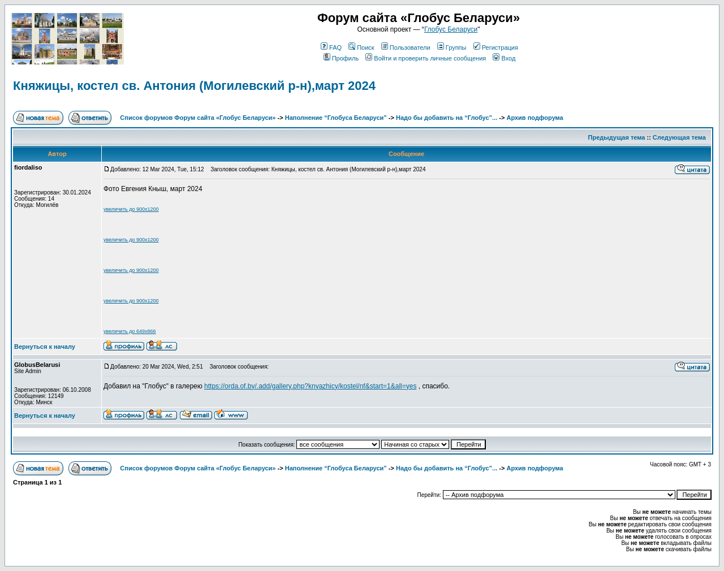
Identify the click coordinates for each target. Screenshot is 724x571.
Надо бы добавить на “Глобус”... (446, 117)
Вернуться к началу (44, 346)
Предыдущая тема (616, 137)
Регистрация (495, 47)
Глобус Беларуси (450, 29)
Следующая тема (679, 137)
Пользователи (405, 47)
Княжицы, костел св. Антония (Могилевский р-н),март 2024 (194, 86)
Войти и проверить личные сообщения (425, 58)
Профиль (341, 58)
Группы (452, 47)
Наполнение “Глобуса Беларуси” (336, 117)
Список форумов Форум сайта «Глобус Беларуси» (197, 117)
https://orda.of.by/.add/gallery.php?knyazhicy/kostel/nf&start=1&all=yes (310, 386)
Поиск (361, 47)
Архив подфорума (534, 117)
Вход (504, 58)
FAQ (331, 47)
